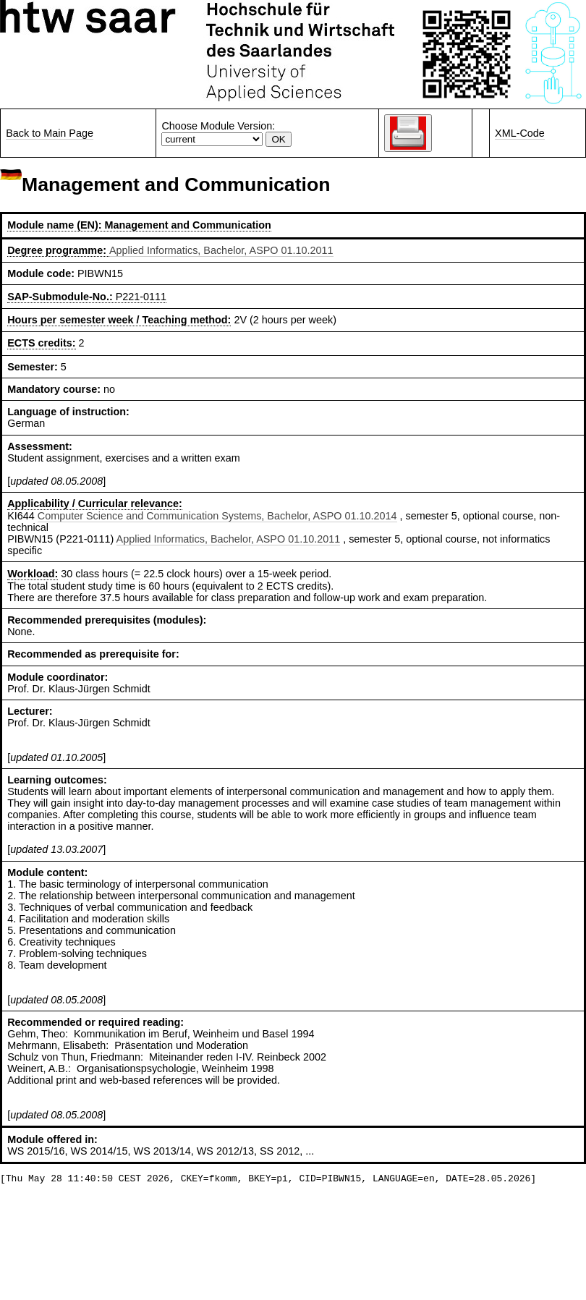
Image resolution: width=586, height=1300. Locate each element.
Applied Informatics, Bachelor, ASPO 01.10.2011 (221, 250)
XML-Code (520, 133)
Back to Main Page (49, 133)
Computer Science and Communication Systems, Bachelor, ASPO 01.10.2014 (217, 516)
